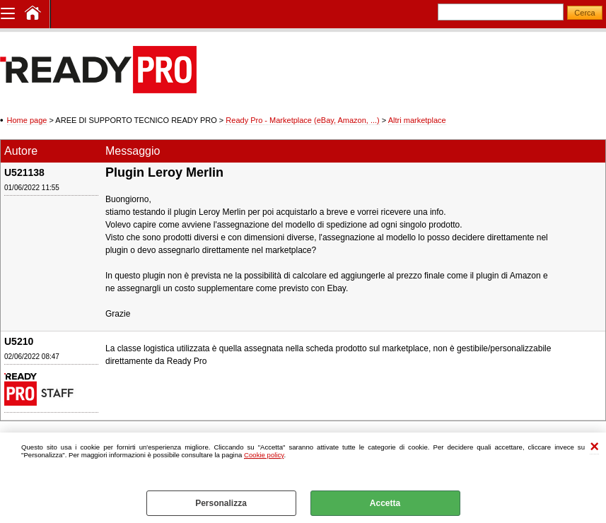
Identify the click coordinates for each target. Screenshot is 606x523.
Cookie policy (264, 455)
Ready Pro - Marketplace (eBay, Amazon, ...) (302, 120)
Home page (27, 120)
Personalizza (221, 503)
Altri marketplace (417, 120)
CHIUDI (594, 447)
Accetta (385, 503)
